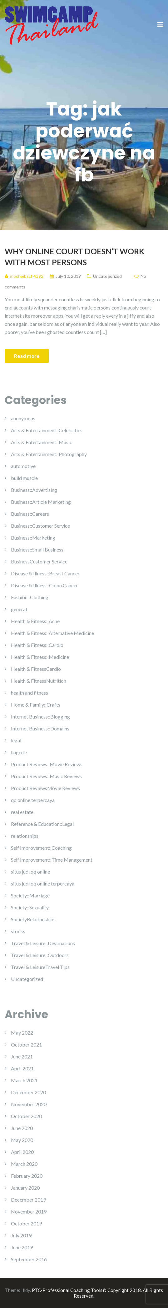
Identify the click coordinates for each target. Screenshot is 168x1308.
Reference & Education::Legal (42, 824)
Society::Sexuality (30, 907)
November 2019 (29, 1211)
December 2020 (28, 1092)
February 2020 (26, 1176)
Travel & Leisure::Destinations (43, 943)
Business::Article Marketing (41, 502)
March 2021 (24, 1080)
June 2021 (22, 1056)
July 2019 (21, 1235)
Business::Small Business (37, 549)
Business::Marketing (33, 538)
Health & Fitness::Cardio (37, 645)
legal (16, 740)
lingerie (19, 752)
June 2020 (22, 1128)
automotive (23, 466)
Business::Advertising (34, 490)
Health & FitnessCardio (36, 669)
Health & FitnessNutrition (38, 681)
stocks (18, 931)
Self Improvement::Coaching (41, 848)
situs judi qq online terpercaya (42, 883)
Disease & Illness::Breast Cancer (45, 573)
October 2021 (26, 1044)
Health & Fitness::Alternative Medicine (52, 633)
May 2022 (22, 1033)
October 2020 (26, 1116)
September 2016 (29, 1259)
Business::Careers (30, 514)
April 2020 (22, 1152)
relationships (24, 836)
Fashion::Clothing (29, 597)
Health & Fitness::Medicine (40, 657)
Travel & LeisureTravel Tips (40, 967)
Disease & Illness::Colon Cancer (44, 585)
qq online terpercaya (33, 800)
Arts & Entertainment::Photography (49, 454)
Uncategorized (107, 276)
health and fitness (29, 693)
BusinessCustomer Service (39, 561)
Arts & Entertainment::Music (41, 442)
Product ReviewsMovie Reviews (45, 788)
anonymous (23, 418)
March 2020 (24, 1164)
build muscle (24, 478)
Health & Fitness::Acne (35, 621)
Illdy (25, 1290)
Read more (26, 356)
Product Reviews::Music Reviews (46, 776)
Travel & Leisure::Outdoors (40, 955)
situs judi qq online (30, 872)
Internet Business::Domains (40, 728)
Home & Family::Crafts (35, 705)
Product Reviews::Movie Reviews (46, 764)
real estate (22, 812)
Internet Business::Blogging (40, 716)
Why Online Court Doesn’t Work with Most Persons (74, 256)
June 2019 (22, 1247)
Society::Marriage (30, 895)
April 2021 (22, 1068)
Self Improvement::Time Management (51, 860)
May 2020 (22, 1140)
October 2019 (26, 1223)
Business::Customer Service (40, 526)
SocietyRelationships (33, 919)
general (19, 609)
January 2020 (25, 1188)
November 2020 (29, 1104)
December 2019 (28, 1200)
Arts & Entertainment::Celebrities (46, 430)
